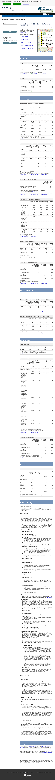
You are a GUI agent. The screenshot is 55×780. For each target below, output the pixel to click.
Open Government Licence (32, 746)
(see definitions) (38, 171)
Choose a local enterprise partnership (7, 38)
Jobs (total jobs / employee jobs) (27, 48)
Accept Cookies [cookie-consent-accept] (7, 4)
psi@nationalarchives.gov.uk (47, 752)
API (7, 772)
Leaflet (41, 51)
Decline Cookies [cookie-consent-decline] (17, 4)
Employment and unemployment (27, 38)
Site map (10, 772)
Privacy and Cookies (30, 772)
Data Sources (14, 14)
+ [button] (39, 31)
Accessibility (18, 772)
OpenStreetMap (48, 51)
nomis (6, 8)
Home (3, 14)
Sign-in (44, 14)
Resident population (25, 36)
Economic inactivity (25, 39)
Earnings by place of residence (27, 45)
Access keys (24, 772)
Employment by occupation (26, 42)
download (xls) (34, 73)
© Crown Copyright (47, 772)
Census (20, 14)
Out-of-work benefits (25, 46)
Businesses (24, 49)
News (14, 772)
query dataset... (44, 73)
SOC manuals (49, 597)
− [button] (39, 33)
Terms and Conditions (39, 772)
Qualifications (24, 43)
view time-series (23, 138)
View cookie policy (26, 4)
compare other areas (24, 73)
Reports (8, 14)
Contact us (25, 14)
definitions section (23, 32)
